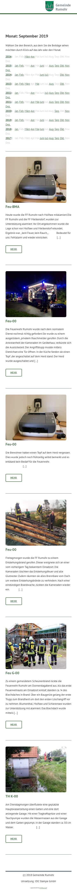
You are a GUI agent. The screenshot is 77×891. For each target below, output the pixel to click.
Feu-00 (11, 321)
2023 (8, 84)
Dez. (8, 70)
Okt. (62, 65)
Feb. (21, 65)
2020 (8, 111)
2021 (8, 102)
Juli (46, 74)
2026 (8, 56)
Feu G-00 (12, 673)
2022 (8, 93)
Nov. (67, 65)
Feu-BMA (12, 206)
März (27, 56)
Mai (37, 84)
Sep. (57, 65)
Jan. (17, 65)
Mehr (13, 249)
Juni (42, 65)
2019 (8, 120)
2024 (8, 74)
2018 (8, 129)
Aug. (51, 65)
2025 (8, 65)
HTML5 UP (43, 888)
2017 (8, 138)
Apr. (33, 56)
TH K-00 (12, 796)
